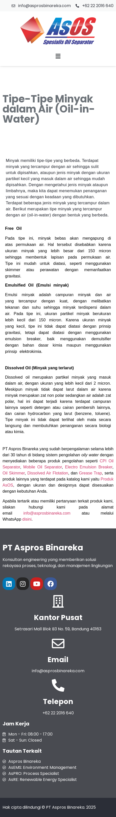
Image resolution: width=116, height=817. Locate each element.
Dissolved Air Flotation (47, 473)
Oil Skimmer (14, 473)
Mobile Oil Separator (42, 467)
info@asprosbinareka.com (47, 513)
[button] (58, 56)
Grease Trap (90, 473)
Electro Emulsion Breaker (88, 467)
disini (26, 519)
